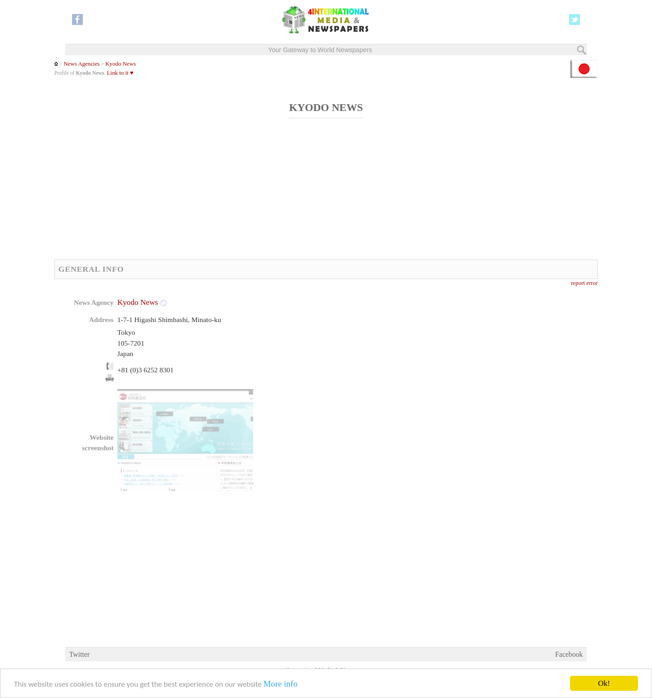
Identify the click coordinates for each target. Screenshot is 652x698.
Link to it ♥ (120, 73)
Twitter (79, 654)
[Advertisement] (274, 193)
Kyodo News (120, 64)
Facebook (569, 654)
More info (280, 684)
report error (584, 283)
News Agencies (81, 64)
